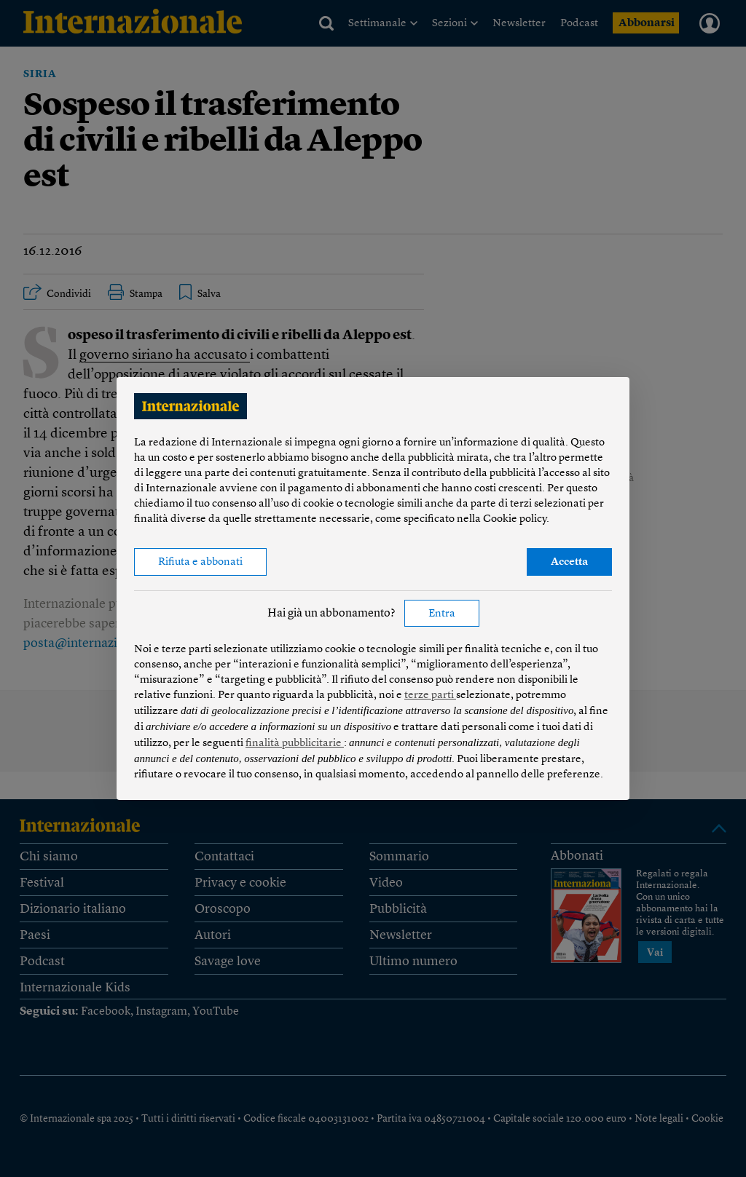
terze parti (430, 695)
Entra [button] (441, 614)
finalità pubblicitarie (295, 743)
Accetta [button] (569, 562)
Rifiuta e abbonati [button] (200, 562)
